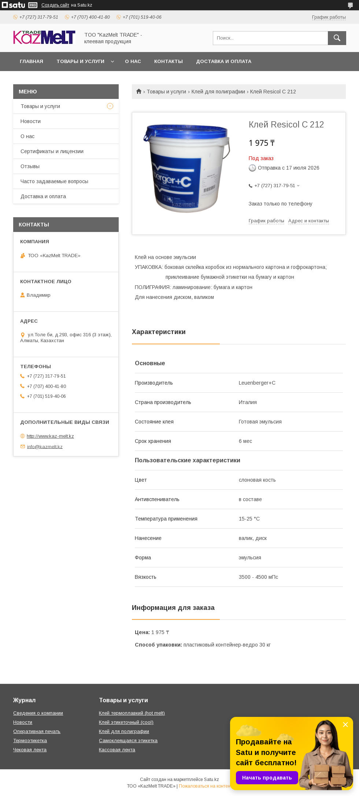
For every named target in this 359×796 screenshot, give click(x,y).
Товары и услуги (80, 61)
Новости (31, 121)
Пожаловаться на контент (205, 786)
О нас (133, 61)
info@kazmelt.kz (45, 446)
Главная (31, 61)
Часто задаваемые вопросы (54, 181)
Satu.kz (211, 779)
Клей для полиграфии (218, 92)
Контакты (168, 61)
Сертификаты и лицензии (52, 151)
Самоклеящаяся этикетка (128, 740)
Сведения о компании (38, 713)
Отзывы (30, 166)
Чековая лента (30, 749)
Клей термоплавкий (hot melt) (132, 713)
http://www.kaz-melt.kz (50, 436)
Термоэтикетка (30, 740)
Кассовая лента (117, 749)
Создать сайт (55, 5)
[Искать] (337, 38)
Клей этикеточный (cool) (126, 722)
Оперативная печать (36, 731)
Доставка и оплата (223, 61)
